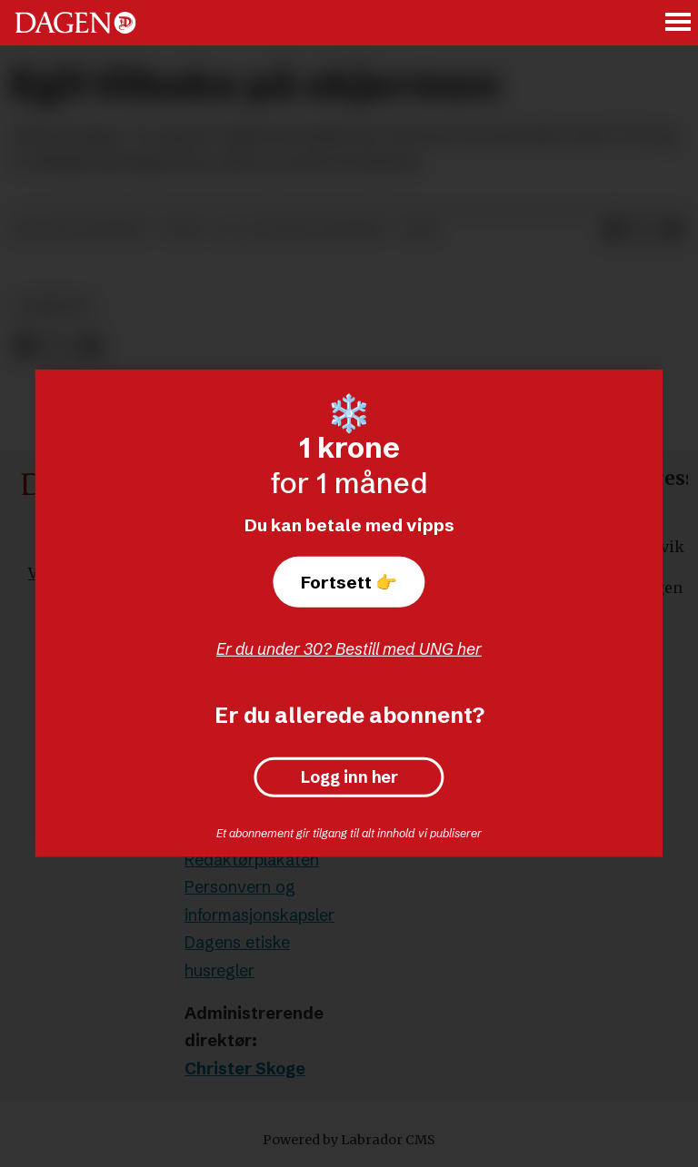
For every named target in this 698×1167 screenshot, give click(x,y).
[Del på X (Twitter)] (643, 230)
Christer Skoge (244, 1068)
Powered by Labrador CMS (349, 1140)
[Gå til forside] (75, 22)
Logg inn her (349, 777)
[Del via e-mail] (672, 230)
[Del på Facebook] (614, 230)
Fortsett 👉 (349, 582)
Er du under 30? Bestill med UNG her (349, 648)
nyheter (53, 306)
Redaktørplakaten (251, 859)
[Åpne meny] (679, 23)
